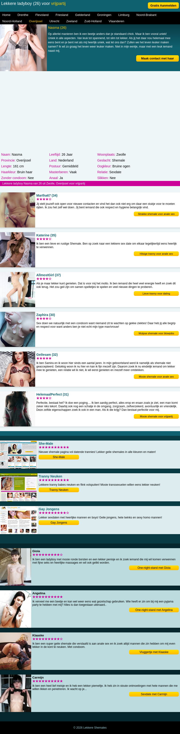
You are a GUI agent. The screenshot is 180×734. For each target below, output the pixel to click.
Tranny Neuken (58, 490)
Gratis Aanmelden (163, 5)
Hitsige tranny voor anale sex (156, 253)
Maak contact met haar (157, 58)
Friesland (62, 15)
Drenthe (23, 15)
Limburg (123, 15)
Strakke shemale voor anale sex (156, 214)
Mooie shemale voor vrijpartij (156, 416)
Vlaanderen (116, 21)
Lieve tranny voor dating (156, 293)
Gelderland (82, 15)
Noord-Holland (12, 21)
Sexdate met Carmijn (154, 694)
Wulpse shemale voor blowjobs (156, 333)
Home (6, 15)
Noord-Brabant (146, 15)
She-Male (59, 457)
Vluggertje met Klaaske (153, 652)
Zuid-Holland (93, 21)
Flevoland (42, 15)
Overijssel (35, 21)
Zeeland (71, 21)
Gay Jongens (59, 522)
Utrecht (54, 21)
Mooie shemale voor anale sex (156, 376)
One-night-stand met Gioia (154, 567)
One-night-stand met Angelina (154, 610)
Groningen (104, 15)
